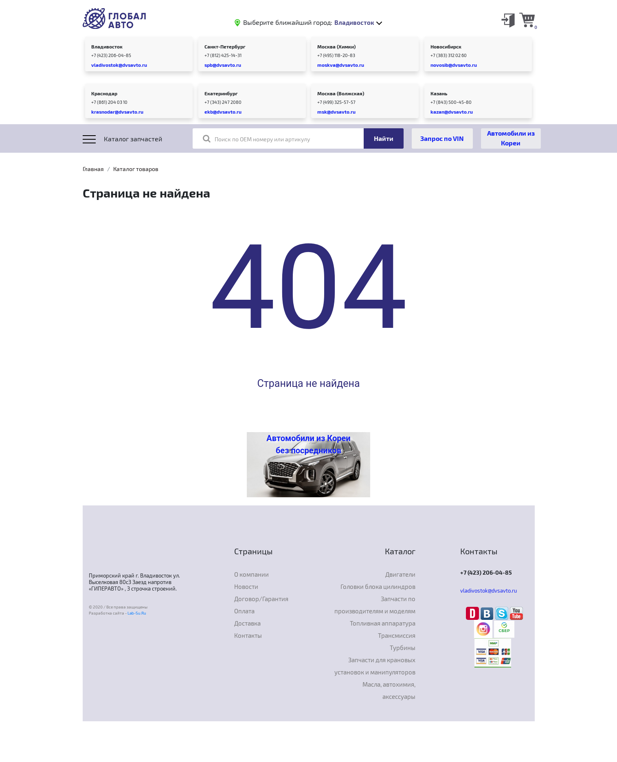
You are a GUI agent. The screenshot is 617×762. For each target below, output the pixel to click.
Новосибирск (445, 46)
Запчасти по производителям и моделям (374, 605)
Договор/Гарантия (261, 598)
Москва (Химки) (336, 46)
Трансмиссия (396, 635)
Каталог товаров (135, 168)
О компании (251, 574)
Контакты (248, 635)
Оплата (244, 611)
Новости (246, 586)
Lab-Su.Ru (136, 612)
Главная (93, 168)
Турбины (402, 647)
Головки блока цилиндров (377, 586)
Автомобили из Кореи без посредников (308, 444)
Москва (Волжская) (340, 93)
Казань (438, 93)
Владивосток (107, 46)
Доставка (247, 623)
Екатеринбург (221, 93)
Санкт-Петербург (225, 46)
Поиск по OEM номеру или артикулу (256, 138)
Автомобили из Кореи (511, 138)
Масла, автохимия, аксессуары (388, 690)
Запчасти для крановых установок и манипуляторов (374, 666)
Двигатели (400, 574)
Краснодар (104, 93)
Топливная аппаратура (382, 623)
